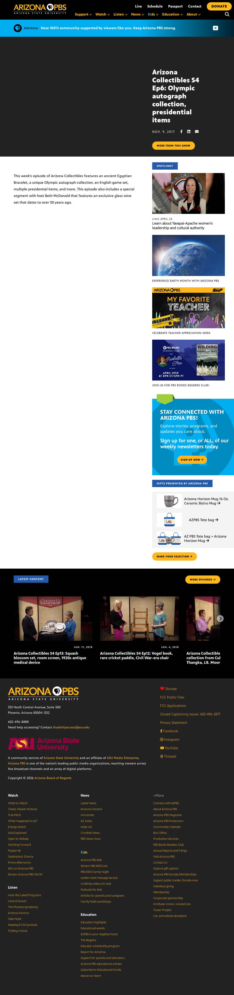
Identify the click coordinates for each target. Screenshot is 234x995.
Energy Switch (17, 827)
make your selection (174, 556)
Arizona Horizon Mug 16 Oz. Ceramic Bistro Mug (206, 501)
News (85, 795)
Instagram (169, 739)
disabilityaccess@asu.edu (71, 727)
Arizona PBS (16, 763)
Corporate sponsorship (168, 898)
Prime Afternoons (19, 862)
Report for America (93, 952)
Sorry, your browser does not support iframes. (76, 88)
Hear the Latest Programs (24, 895)
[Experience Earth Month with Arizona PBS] (188, 237)
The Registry (88, 940)
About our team (91, 976)
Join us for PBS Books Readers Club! (180, 385)
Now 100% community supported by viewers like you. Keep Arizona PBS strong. (108, 28)
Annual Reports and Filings (170, 851)
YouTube (169, 748)
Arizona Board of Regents (53, 778)
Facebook (169, 731)
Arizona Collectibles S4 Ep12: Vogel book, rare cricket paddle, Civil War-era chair (136, 655)
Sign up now (192, 459)
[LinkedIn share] (191, 131)
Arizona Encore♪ (18, 913)
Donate (168, 689)
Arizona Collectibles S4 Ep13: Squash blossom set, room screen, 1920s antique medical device (50, 658)
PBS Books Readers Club (168, 845)
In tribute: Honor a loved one (172, 904)
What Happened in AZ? (23, 821)
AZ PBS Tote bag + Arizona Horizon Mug (205, 538)
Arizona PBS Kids (91, 860)
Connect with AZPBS (166, 803)
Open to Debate (18, 839)
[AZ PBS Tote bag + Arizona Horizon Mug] (169, 531)
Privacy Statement (173, 722)
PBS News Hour (91, 839)
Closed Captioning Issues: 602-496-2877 (190, 714)
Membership (161, 892)
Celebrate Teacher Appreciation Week (181, 333)
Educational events (93, 928)
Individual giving (163, 886)
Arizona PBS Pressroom (168, 821)
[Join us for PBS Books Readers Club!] (188, 342)
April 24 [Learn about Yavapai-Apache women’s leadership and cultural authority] (162, 219)
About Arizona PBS (165, 809)
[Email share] (199, 131)
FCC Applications (173, 706)
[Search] (227, 14)
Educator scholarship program (100, 946)
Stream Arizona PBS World (25, 874)
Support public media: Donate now (175, 880)
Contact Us (160, 862)
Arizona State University (61, 758)
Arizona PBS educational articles (101, 964)
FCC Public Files (172, 697)
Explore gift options (165, 868)
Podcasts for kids (91, 890)
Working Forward (19, 845)
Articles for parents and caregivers (102, 896)
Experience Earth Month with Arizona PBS (185, 280)
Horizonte (87, 815)
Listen (12, 887)
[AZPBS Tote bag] (169, 513)
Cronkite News (90, 833)
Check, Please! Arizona (22, 809)
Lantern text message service (99, 878)
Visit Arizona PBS (164, 856)
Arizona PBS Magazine (167, 815)
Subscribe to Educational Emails (101, 970)
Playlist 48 (14, 851)
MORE (203, 579)
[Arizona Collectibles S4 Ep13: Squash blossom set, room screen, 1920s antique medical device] (53, 599)
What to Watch (17, 803)
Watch (13, 795)
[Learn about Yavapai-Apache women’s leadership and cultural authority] (188, 175)
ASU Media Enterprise (122, 758)
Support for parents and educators (103, 958)
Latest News (88, 803)
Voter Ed (86, 827)
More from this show (173, 145)
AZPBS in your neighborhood (99, 934)
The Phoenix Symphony (23, 907)
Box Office (160, 833)
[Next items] (220, 618)
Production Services (165, 839)
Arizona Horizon (91, 809)
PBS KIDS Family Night (95, 872)
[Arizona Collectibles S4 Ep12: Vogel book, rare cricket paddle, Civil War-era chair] (139, 599)
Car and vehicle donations (169, 916)
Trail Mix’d (14, 815)
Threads (168, 756)
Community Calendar (167, 827)
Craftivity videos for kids (96, 884)
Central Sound (17, 901)
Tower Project (162, 910)
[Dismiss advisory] (215, 28)
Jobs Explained (17, 833)
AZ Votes (86, 821)
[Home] (40, 9)
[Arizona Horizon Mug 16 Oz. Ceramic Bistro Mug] (169, 494)
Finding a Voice (17, 931)
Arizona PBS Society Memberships (174, 874)
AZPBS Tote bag (203, 520)
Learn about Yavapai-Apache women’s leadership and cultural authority (182, 225)
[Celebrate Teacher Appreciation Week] (188, 290)
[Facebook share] (183, 131)
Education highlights (93, 922)
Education (88, 914)
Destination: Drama (20, 856)
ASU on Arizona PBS (20, 868)
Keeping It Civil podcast (22, 925)
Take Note (14, 919)
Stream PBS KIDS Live (94, 866)
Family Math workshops (96, 901)
